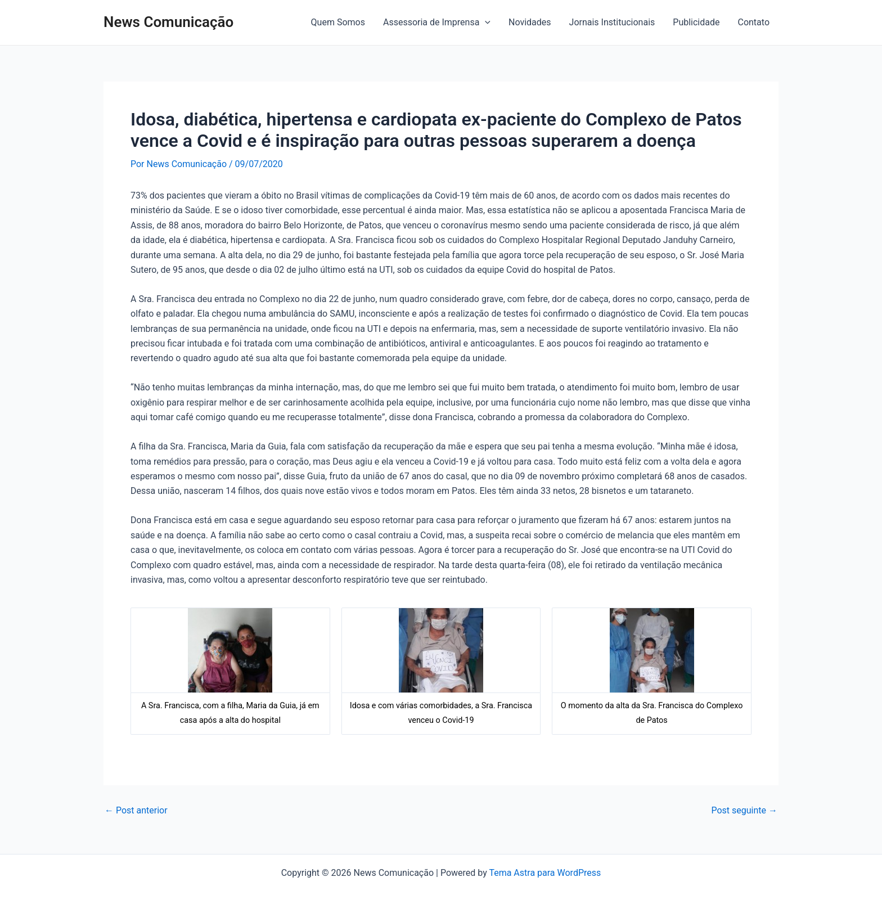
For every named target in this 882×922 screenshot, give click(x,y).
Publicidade (696, 22)
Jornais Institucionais (612, 22)
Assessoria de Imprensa (436, 22)
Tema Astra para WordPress (545, 872)
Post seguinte (744, 810)
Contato (753, 22)
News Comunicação (168, 22)
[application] (484, 22)
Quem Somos (338, 22)
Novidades (529, 22)
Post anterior (136, 810)
